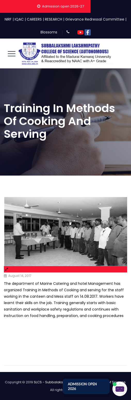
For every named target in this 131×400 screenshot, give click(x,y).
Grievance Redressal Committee (94, 19)
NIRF (8, 19)
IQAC (19, 19)
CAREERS (34, 19)
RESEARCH (53, 19)
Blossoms (48, 32)
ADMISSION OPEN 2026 (82, 386)
